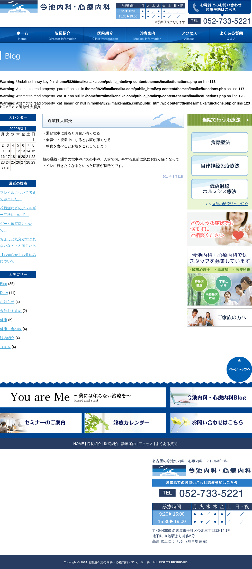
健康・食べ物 (11, 329)
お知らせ (7, 302)
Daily (4, 293)
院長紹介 (94, 444)
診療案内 (128, 444)
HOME (5, 107)
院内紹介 (7, 338)
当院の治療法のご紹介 (230, 204)
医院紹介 (111, 444)
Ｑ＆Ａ (5, 347)
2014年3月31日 (173, 176)
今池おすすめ (11, 311)
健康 (3, 320)
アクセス (146, 444)
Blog (3, 284)
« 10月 (5, 173)
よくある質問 (166, 444)
